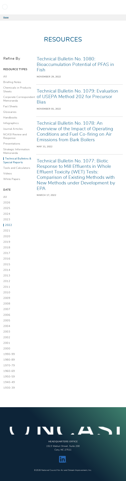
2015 (6, 264)
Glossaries (9, 112)
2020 (6, 236)
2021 (6, 230)
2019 (6, 242)
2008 (6, 303)
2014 (6, 270)
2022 (8, 225)
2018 (6, 247)
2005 (6, 320)
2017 (6, 253)
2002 (6, 337)
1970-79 (9, 365)
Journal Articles (13, 129)
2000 (6, 348)
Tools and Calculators (16, 168)
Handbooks (10, 117)
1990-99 (9, 354)
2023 (6, 219)
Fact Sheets (10, 106)
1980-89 (9, 359)
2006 (6, 315)
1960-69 (9, 371)
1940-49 (9, 382)
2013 (6, 275)
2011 (6, 287)
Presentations (11, 143)
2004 (6, 326)
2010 (6, 292)
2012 (6, 281)
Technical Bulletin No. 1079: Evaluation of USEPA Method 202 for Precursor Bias (77, 97)
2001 (6, 343)
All (5, 76)
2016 (6, 258)
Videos (7, 173)
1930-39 (9, 388)
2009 (6, 298)
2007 (6, 309)
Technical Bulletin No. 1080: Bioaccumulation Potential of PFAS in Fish (75, 64)
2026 (6, 202)
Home (6, 17)
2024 (6, 214)
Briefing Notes (12, 82)
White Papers (11, 179)
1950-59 (9, 376)
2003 (6, 331)
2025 (6, 208)
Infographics (11, 123)
